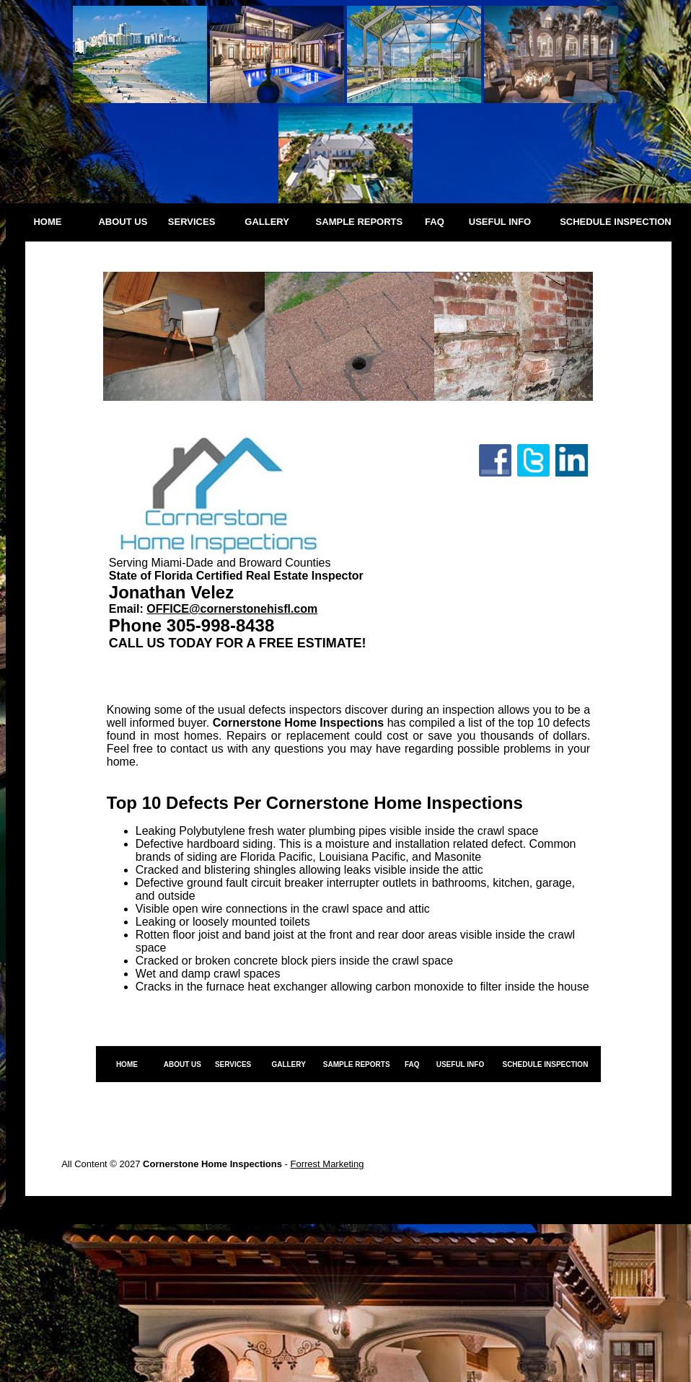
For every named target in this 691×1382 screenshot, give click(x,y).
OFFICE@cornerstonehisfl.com (231, 609)
